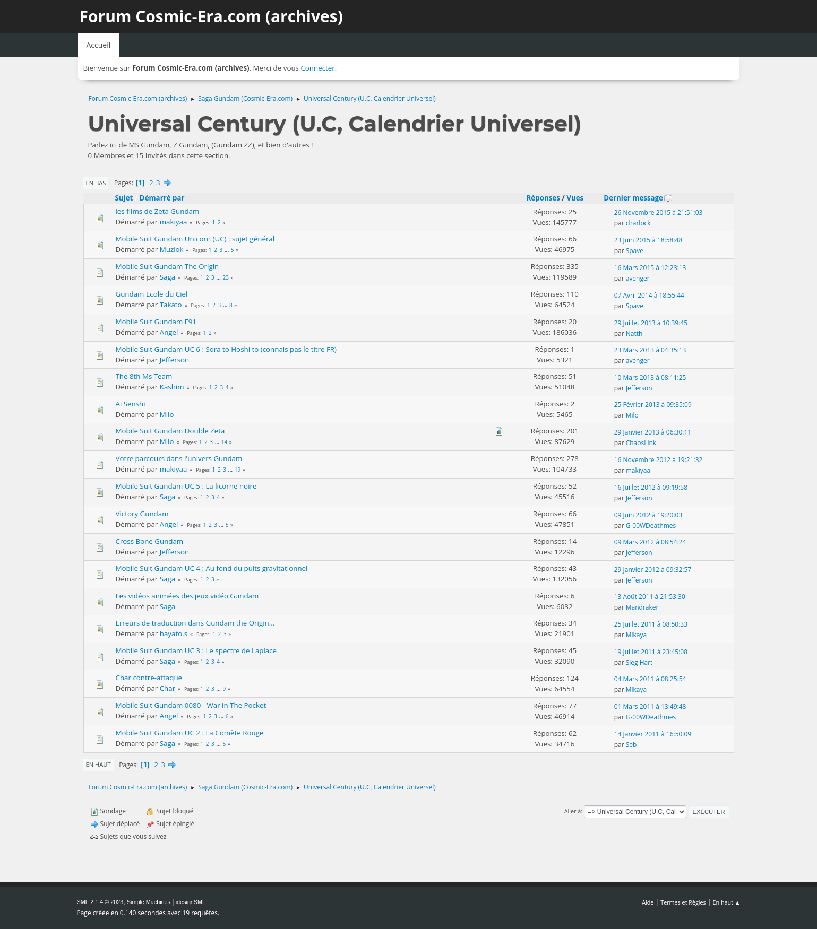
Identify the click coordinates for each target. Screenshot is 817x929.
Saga (167, 277)
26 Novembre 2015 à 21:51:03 (658, 212)
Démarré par (162, 198)
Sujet (124, 198)
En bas (96, 183)
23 (225, 277)
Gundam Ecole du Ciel (152, 294)
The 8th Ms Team (144, 376)
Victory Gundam (142, 513)
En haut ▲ (727, 902)
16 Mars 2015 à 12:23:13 (650, 267)
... (227, 250)
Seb (631, 744)
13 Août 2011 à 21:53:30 (649, 596)
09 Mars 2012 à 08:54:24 (650, 541)
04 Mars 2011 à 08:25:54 (650, 678)
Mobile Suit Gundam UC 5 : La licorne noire (186, 486)
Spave (634, 250)
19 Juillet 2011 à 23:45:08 (650, 651)
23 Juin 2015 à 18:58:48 (648, 240)
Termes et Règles (683, 902)
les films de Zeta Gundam (158, 211)
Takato (171, 304)
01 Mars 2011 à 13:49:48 (650, 706)
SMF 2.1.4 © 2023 (100, 902)
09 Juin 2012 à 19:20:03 (648, 514)
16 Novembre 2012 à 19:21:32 (658, 459)
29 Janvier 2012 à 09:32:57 (653, 569)
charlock (638, 223)
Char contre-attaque (149, 677)
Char (167, 688)
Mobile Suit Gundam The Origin (167, 266)
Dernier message (638, 198)
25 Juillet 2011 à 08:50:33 (650, 624)
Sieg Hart (639, 662)
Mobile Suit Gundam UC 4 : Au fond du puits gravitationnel (212, 568)
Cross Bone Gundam (150, 541)
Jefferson (175, 359)
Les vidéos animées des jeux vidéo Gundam (187, 596)
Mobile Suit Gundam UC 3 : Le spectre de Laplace (196, 650)
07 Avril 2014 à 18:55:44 (649, 295)
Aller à (572, 811)
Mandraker (642, 607)
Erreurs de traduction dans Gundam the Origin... (195, 623)
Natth (634, 333)
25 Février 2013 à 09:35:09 (653, 404)
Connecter (317, 68)
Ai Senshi (130, 404)
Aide (647, 902)
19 (237, 469)
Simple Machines (148, 902)
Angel (169, 332)
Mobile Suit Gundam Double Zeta (170, 431)
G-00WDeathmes (651, 525)
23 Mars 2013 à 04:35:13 (650, 349)
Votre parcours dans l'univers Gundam (179, 458)
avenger (638, 278)
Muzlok (172, 249)
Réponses (543, 198)
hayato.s (173, 633)
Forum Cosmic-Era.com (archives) (211, 16)
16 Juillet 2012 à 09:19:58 (650, 487)
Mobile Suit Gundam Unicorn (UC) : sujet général (195, 239)
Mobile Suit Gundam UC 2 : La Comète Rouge (190, 732)
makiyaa (173, 222)
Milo (167, 414)
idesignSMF (191, 902)
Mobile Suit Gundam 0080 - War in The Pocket (191, 705)
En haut (98, 764)
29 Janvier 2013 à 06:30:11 (653, 432)
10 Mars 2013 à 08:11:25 (650, 377)
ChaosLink (641, 442)
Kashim (172, 387)
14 (224, 442)
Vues (574, 198)
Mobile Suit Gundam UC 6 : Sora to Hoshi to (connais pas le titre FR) (226, 349)
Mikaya (636, 634)
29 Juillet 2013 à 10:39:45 (650, 322)
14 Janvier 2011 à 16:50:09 (653, 734)
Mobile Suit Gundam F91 (156, 321)
